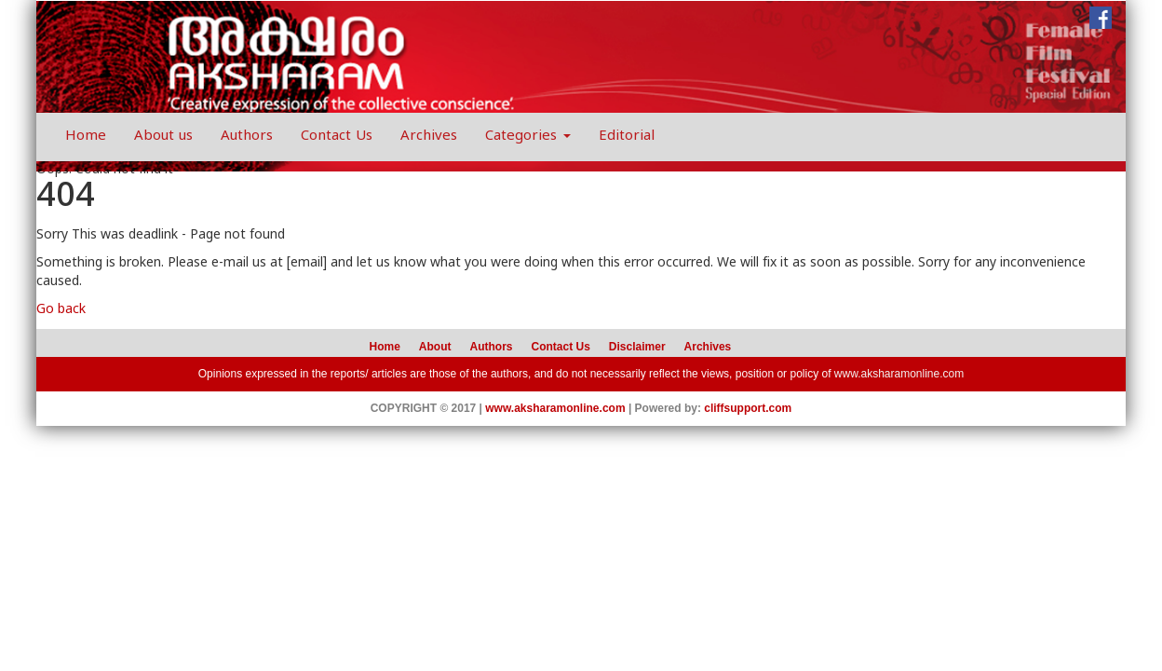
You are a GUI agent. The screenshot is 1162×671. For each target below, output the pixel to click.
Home (85, 136)
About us (163, 136)
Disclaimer (637, 346)
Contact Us (336, 136)
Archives (428, 136)
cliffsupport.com (747, 408)
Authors (247, 136)
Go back (61, 310)
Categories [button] (528, 136)
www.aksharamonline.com (899, 373)
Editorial (627, 136)
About (435, 346)
